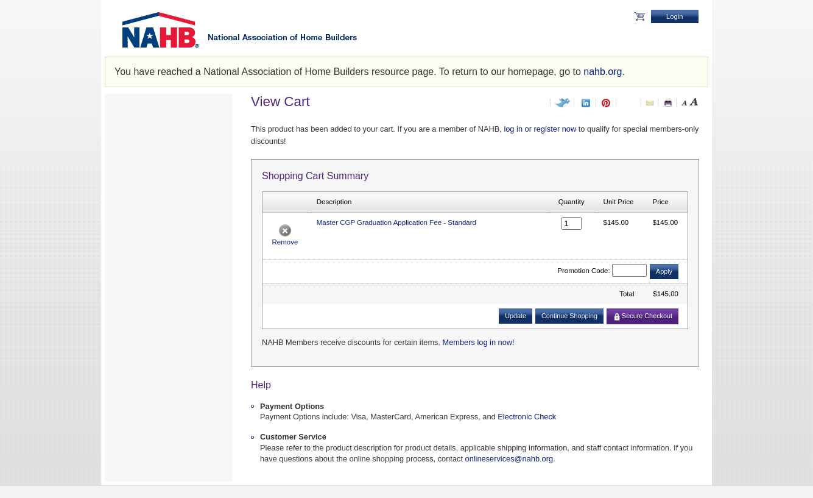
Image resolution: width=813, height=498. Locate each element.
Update (515, 315)
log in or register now (540, 128)
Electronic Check (527, 416)
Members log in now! (479, 342)
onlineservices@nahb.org (509, 458)
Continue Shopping (569, 315)
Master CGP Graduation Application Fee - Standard (396, 222)
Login (674, 16)
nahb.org (602, 71)
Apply (664, 271)
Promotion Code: (583, 270)
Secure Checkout (643, 316)
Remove (285, 242)
